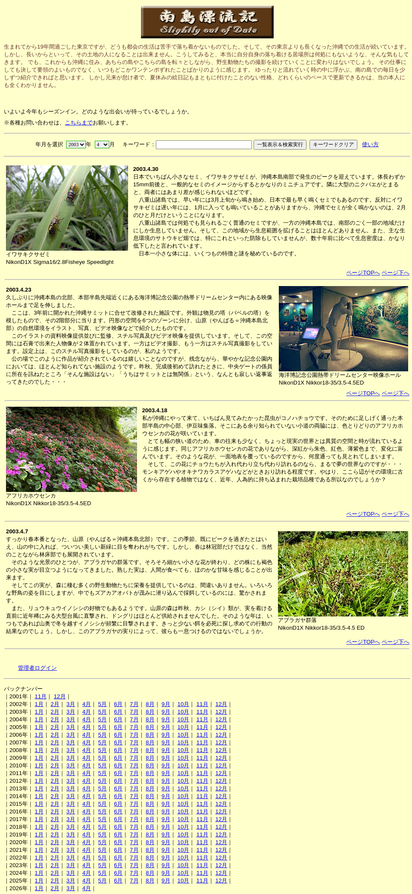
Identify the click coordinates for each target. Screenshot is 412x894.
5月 (102, 704)
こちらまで (79, 122)
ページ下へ (395, 272)
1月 (39, 704)
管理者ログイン (37, 668)
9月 (165, 704)
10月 (183, 704)
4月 (86, 704)
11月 (41, 696)
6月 (118, 704)
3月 (71, 704)
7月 (134, 704)
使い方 (370, 144)
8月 (150, 704)
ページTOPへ (363, 272)
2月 (54, 704)
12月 (60, 696)
